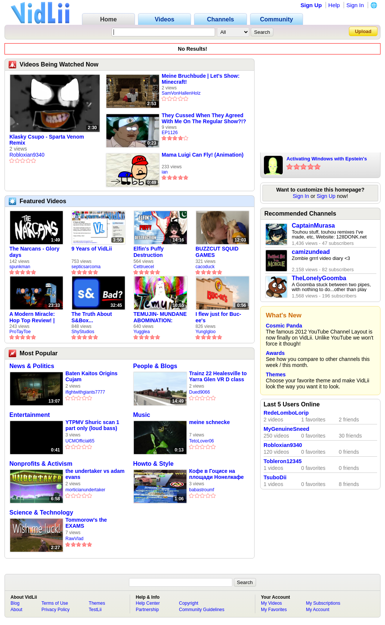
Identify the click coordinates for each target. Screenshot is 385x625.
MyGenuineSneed (286, 429)
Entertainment (29, 415)
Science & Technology (41, 512)
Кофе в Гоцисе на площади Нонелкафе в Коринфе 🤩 (216, 474)
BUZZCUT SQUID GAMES (217, 252)
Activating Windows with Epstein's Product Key (326, 159)
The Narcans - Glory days (34, 252)
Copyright (188, 603)
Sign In (355, 5)
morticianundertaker (85, 489)
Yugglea (141, 331)
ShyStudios (82, 331)
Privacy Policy (55, 609)
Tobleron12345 (283, 461)
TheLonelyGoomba (319, 278)
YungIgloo (205, 331)
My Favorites (274, 609)
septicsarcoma (85, 266)
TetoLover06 (201, 441)
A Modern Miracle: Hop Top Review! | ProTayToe (32, 317)
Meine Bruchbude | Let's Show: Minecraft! (200, 79)
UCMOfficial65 (79, 441)
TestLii (95, 609)
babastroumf (201, 489)
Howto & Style (153, 463)
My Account (317, 609)
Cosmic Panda (284, 326)
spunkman (19, 266)
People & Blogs (155, 366)
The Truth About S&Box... (91, 317)
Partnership (147, 609)
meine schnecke (209, 422)
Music (141, 415)
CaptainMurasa (313, 225)
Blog (15, 603)
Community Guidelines (201, 609)
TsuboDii (275, 477)
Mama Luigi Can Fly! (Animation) (203, 155)
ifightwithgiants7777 (85, 392)
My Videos (271, 603)
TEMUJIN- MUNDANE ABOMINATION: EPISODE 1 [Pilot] (160, 317)
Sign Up (311, 5)
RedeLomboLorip (286, 413)
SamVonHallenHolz (181, 93)
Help (334, 5)
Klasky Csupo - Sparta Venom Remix (46, 140)
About (16, 609)
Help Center (148, 603)
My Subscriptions (323, 603)
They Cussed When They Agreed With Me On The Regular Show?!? (204, 118)
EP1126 (170, 132)
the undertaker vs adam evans (94, 474)
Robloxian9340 (26, 155)
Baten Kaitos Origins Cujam (91, 376)
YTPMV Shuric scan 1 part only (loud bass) (92, 425)
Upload (363, 31)
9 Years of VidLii (91, 249)
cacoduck (205, 266)
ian (165, 172)
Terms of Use (54, 603)
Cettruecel (143, 266)
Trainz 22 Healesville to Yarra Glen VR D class (218, 376)
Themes (276, 374)
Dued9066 (199, 392)
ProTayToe (20, 331)
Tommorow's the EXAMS (86, 523)
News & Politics (31, 366)
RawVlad (74, 538)
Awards (275, 353)
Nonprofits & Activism (40, 463)
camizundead (311, 252)
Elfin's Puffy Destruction (148, 252)
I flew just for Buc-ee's (218, 317)
